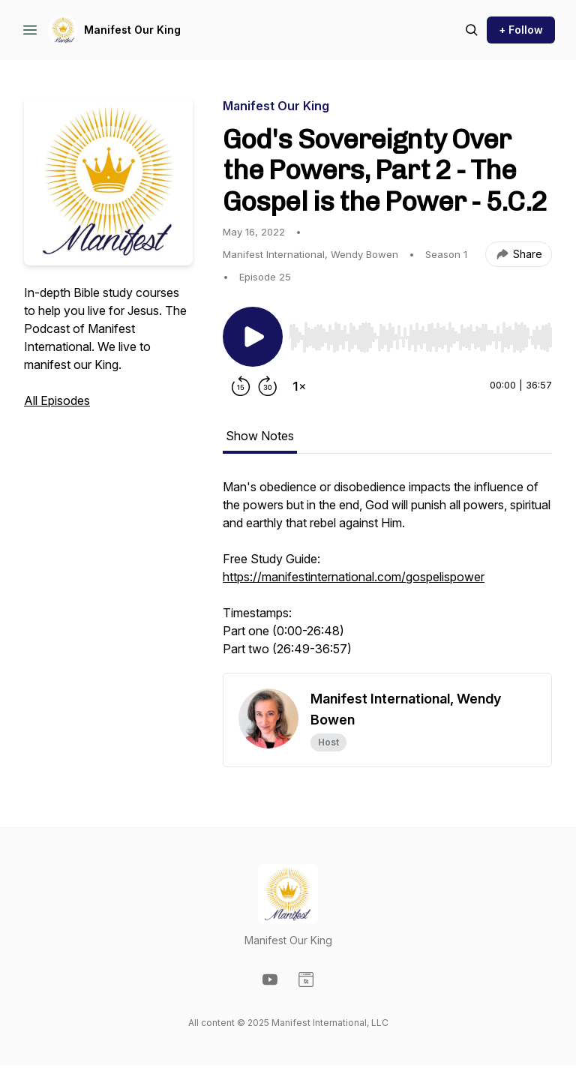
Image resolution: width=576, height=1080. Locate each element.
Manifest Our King (132, 29)
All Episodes (57, 400)
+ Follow (521, 29)
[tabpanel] (387, 575)
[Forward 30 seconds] (267, 386)
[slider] (420, 337)
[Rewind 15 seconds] (240, 386)
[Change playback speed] (299, 386)
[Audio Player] (420, 333)
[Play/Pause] (253, 337)
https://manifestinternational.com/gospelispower (353, 576)
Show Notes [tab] (260, 435)
